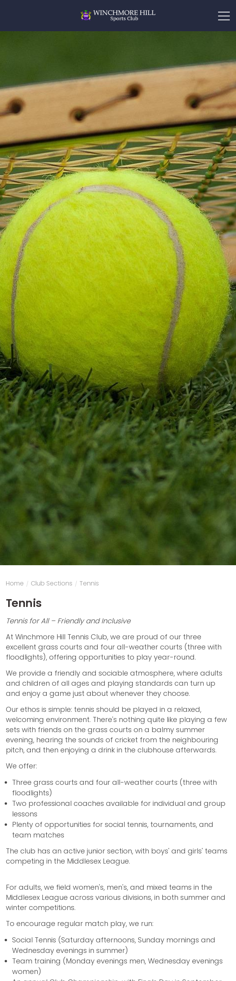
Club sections (51, 584)
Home (15, 584)
